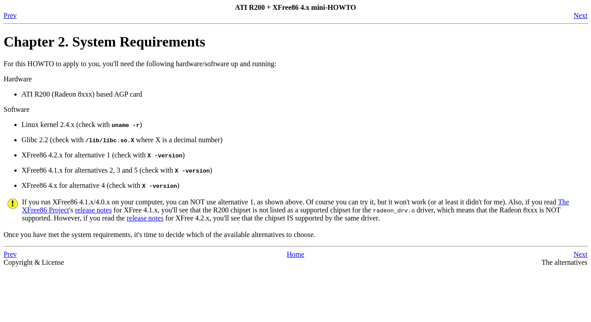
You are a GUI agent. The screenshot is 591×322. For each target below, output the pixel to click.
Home (295, 254)
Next (580, 15)
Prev (10, 15)
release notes (93, 210)
